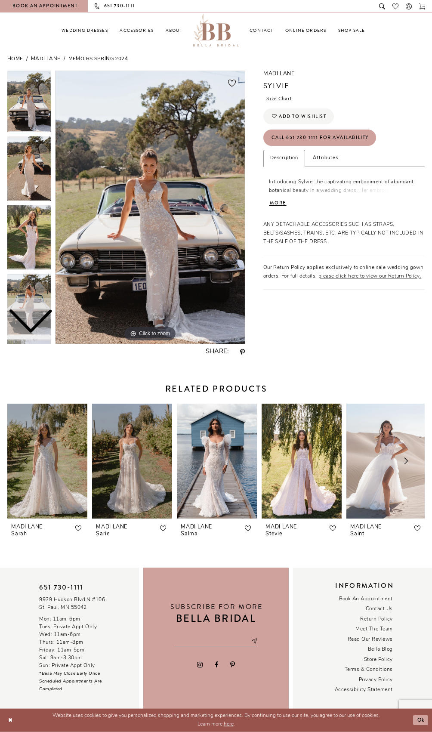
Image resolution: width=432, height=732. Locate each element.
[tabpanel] (150, 207)
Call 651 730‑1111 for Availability (320, 137)
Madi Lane (46, 59)
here (229, 724)
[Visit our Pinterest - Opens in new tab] (232, 664)
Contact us (379, 609)
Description (284, 158)
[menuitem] (84, 30)
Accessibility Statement (364, 689)
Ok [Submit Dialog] (420, 720)
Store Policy (378, 659)
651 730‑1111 (61, 587)
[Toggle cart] (422, 6)
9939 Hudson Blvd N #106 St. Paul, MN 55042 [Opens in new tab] (72, 603)
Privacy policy (376, 680)
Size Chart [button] (279, 99)
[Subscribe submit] (254, 641)
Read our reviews (370, 639)
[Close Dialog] (10, 720)
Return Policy (376, 619)
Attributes (325, 158)
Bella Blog (380, 649)
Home (15, 59)
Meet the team (373, 629)
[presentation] (47, 461)
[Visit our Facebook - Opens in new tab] (216, 664)
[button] (409, 6)
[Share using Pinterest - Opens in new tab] (242, 352)
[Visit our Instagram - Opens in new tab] (200, 664)
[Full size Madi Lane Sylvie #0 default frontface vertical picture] (150, 207)
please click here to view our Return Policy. (369, 276)
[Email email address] (216, 641)
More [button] (278, 203)
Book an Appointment (366, 599)
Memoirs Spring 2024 (98, 59)
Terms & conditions (369, 669)
